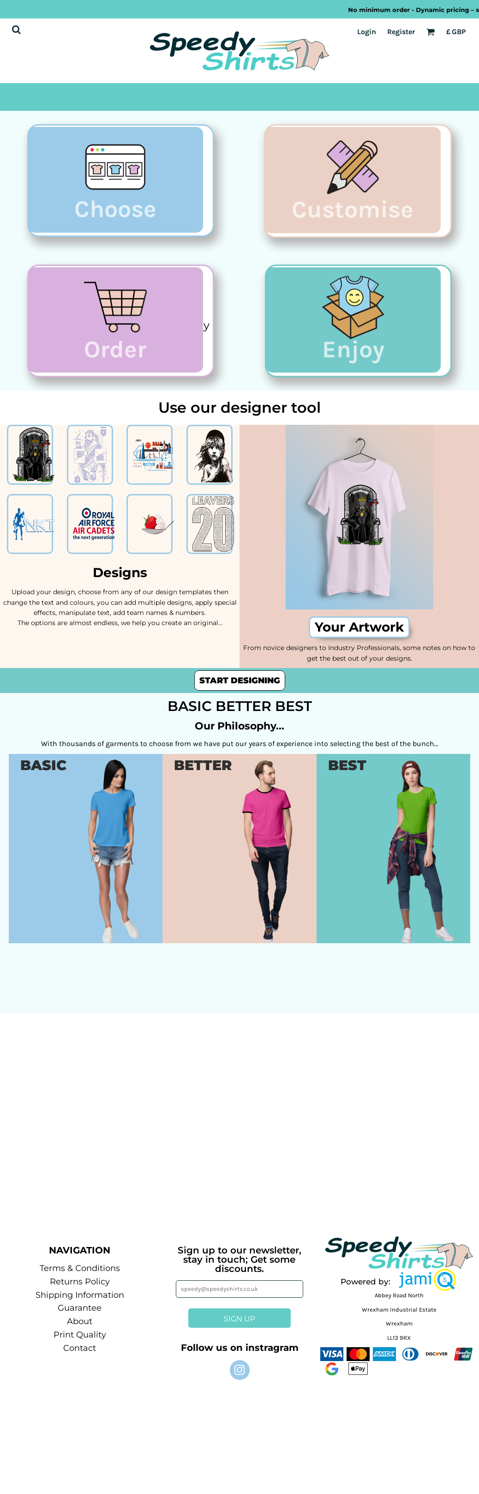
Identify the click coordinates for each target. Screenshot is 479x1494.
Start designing (239, 687)
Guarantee (80, 1315)
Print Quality (80, 1341)
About (79, 1328)
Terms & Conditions (80, 1275)
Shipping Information (80, 1301)
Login (366, 31)
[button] (427, 1286)
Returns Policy (80, 1288)
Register (401, 31)
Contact (79, 1354)
